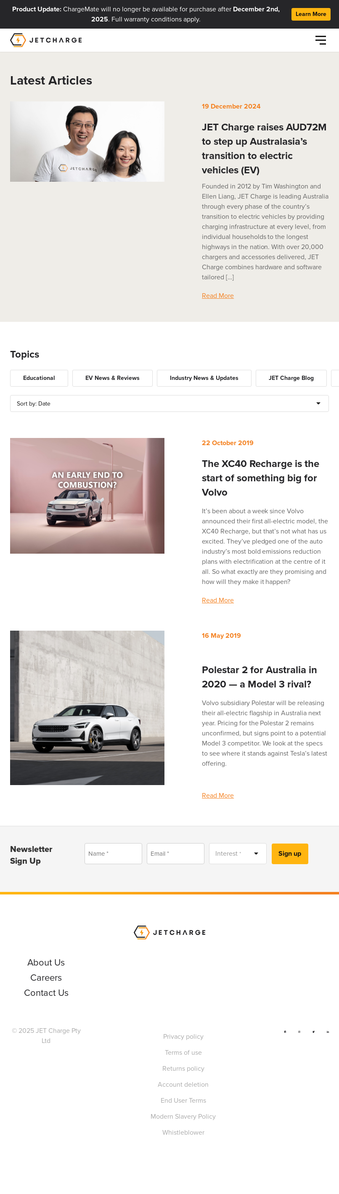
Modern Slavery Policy (183, 1116)
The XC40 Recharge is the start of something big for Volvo (260, 478)
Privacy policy (183, 1036)
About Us (46, 962)
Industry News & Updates (204, 378)
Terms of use (183, 1052)
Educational (39, 378)
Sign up (289, 853)
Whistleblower (183, 1132)
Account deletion (183, 1084)
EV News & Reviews (112, 378)
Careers (46, 977)
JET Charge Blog (291, 378)
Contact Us (46, 993)
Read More (218, 295)
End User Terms (183, 1100)
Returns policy (183, 1068)
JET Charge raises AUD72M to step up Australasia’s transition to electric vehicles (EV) (264, 148)
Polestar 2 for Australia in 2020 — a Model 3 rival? (259, 677)
